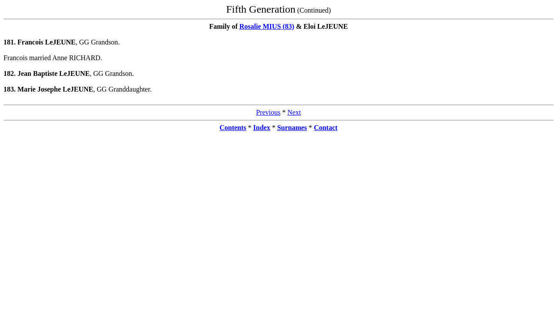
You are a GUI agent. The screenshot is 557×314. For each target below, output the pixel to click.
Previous (268, 112)
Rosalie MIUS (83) (266, 26)
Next (294, 112)
